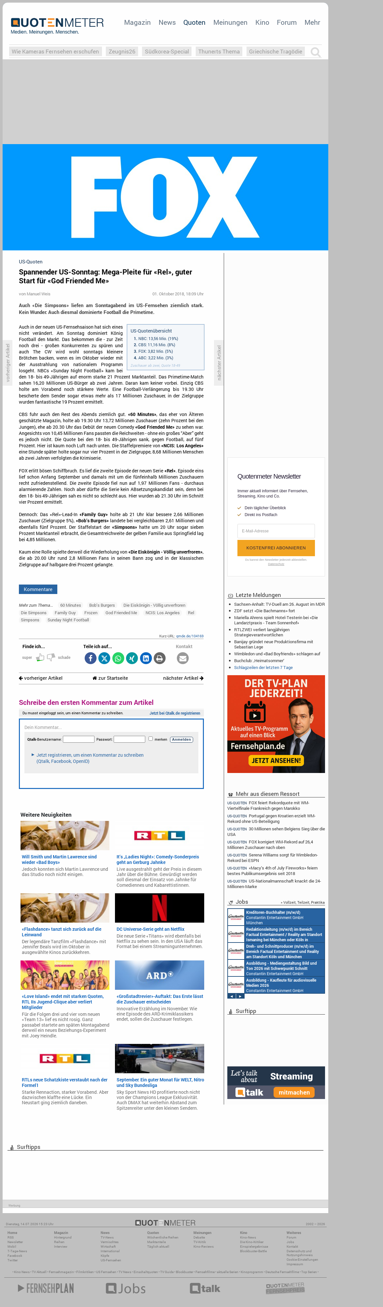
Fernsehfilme (205, 1272)
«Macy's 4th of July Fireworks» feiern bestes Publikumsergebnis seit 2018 (272, 870)
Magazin (137, 22)
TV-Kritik (199, 1242)
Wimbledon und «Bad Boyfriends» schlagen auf (277, 654)
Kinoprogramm (252, 1272)
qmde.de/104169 (190, 635)
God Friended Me (121, 612)
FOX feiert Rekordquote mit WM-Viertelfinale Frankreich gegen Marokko (268, 805)
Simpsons (30, 619)
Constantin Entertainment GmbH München (266, 917)
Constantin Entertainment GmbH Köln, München (273, 951)
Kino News (22, 1272)
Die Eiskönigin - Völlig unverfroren (154, 605)
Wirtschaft (108, 1246)
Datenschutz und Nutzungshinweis (300, 1253)
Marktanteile (156, 1242)
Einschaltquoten (146, 1272)
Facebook (14, 1256)
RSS (10, 1237)
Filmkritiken (85, 1272)
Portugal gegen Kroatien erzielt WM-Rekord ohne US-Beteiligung (271, 818)
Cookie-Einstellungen (302, 1259)
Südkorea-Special (167, 51)
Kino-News (248, 1237)
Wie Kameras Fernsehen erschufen (55, 51)
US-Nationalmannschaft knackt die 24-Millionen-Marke (274, 883)
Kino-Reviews (203, 1246)
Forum (287, 22)
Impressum (295, 1264)
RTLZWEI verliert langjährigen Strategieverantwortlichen (262, 632)
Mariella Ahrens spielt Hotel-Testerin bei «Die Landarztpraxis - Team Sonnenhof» (276, 620)
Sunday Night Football (68, 619)
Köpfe (105, 1256)
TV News (125, 1272)
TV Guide (167, 1272)
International (110, 1251)
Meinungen (230, 22)
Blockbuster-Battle (253, 1251)
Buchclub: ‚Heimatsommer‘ (259, 660)
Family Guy (65, 612)
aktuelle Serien (227, 1272)
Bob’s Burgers (102, 605)
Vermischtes (110, 1242)
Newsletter (15, 1242)
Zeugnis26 (122, 51)
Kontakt (292, 1246)
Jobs (290, 1242)
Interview (60, 1246)
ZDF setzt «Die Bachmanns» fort (264, 611)
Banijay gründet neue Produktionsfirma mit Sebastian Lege (273, 644)
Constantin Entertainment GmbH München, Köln (275, 934)
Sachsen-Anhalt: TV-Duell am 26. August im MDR (279, 604)
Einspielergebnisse (254, 1246)
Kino (262, 22)
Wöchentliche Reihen (162, 1237)
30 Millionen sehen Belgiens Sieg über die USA (276, 831)
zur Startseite (110, 678)
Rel (191, 612)
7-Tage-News (17, 1251)
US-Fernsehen (111, 1260)
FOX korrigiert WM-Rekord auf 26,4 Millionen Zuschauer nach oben (270, 844)
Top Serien (309, 1272)
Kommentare (38, 589)
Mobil (11, 1246)
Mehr (312, 22)
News (167, 22)
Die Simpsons (34, 612)
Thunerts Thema (219, 51)
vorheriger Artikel (41, 678)
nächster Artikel (183, 678)
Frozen (90, 612)
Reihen (59, 1242)
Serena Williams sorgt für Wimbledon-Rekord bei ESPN (272, 857)
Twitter (12, 1260)
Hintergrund (63, 1237)
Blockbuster (184, 1272)
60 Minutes (70, 605)
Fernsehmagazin (61, 1272)
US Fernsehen (106, 1272)
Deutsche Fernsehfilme (282, 1272)
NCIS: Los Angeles (163, 612)
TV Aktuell (39, 1272)
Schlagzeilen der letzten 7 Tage (263, 667)
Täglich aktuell (158, 1246)
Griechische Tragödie (275, 51)
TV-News (107, 1237)
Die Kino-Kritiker (251, 1242)
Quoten (194, 22)
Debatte (199, 1237)
